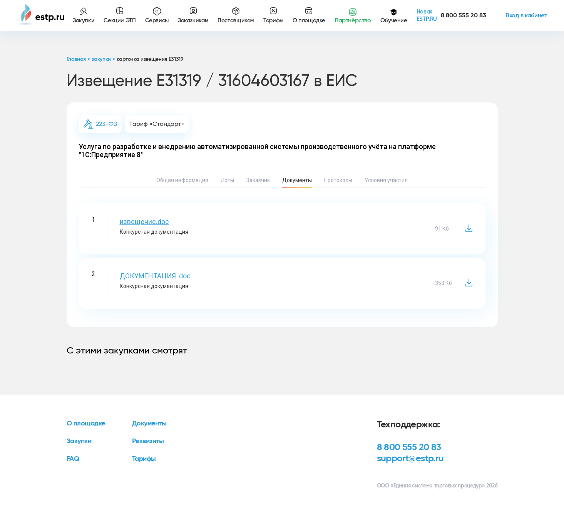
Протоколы (338, 180)
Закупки (79, 441)
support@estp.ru (410, 458)
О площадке (86, 423)
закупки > (103, 59)
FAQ (73, 458)
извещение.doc (144, 222)
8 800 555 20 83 (409, 447)
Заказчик (258, 180)
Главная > (78, 59)
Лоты (227, 180)
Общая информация (182, 180)
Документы (297, 180)
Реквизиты (148, 441)
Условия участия (386, 180)
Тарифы (144, 458)
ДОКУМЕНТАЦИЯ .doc (155, 276)
